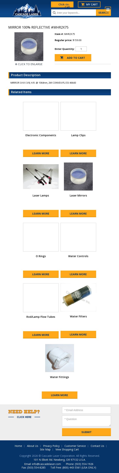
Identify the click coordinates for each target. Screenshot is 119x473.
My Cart (92, 4)
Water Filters (78, 316)
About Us (32, 446)
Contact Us (97, 446)
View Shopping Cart (67, 449)
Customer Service (75, 446)
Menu (108, 10)
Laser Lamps (41, 195)
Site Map (45, 449)
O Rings (41, 256)
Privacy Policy (51, 446)
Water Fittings (59, 377)
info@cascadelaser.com (46, 464)
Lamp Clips (78, 135)
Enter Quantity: (65, 49)
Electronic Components (40, 135)
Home (18, 446)
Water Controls (78, 256)
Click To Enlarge (30, 64)
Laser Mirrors (78, 195)
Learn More (40, 153)
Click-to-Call (64, 5)
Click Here (24, 417)
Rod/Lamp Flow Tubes (40, 317)
